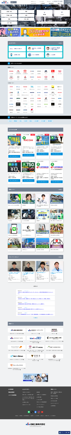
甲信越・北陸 (9, 15)
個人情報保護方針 (26, 415)
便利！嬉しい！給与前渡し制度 (37, 49)
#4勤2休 (30, 121)
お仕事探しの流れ (17, 54)
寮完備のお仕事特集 (54, 395)
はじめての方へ (33, 3)
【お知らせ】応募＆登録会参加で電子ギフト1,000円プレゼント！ (31, 309)
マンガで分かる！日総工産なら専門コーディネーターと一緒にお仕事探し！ (55, 48)
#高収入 (20, 121)
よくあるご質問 (41, 1)
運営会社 (16, 415)
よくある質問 (52, 54)
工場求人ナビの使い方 (18, 48)
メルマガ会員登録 (12, 395)
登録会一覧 (47, 415)
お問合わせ (42, 415)
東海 (26, 15)
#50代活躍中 (43, 121)
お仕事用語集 (53, 405)
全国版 (12, 2)
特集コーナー (60, 3)
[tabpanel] (35, 32)
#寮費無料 (15, 121)
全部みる (60, 43)
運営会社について (33, 1)
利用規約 (21, 415)
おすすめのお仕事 (54, 400)
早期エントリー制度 (54, 398)
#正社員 (10, 121)
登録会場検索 (51, 3)
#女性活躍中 (36, 121)
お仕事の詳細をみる (14, 156)
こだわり (62, 14)
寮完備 (44, 14)
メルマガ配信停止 (53, 415)
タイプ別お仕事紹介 (40, 406)
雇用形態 (38, 392)
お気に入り (67, 3)
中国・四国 (26, 19)
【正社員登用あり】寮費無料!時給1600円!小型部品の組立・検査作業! (14, 148)
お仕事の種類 (39, 397)
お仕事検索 (43, 3)
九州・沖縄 (9, 22)
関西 (9, 19)
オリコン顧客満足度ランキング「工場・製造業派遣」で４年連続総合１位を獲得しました (35, 314)
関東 (26, 11)
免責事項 (32, 415)
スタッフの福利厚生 (35, 54)
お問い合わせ (49, 1)
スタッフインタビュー (40, 404)
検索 (68, 22)
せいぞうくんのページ (55, 403)
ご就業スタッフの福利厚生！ (42, 394)
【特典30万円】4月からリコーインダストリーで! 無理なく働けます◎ (28, 148)
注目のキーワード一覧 (26, 404)
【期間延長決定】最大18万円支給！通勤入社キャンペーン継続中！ (31, 303)
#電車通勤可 (50, 121)
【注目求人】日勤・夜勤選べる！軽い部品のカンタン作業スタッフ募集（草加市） (34, 298)
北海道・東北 (9, 11)
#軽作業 (25, 121)
